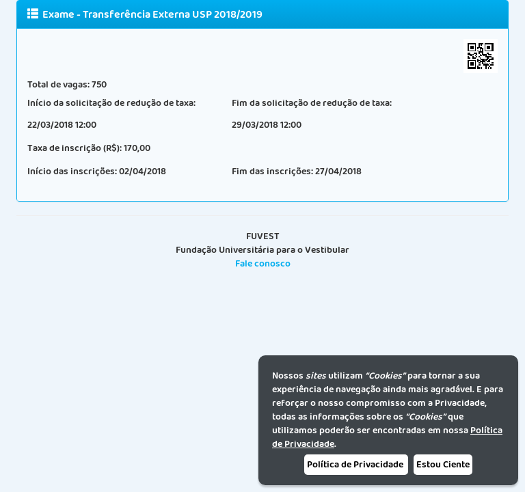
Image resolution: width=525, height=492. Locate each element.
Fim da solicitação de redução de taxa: (312, 103)
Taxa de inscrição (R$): (74, 148)
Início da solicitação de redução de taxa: (111, 103)
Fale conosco (263, 263)
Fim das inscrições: (272, 171)
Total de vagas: (58, 85)
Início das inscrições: (72, 171)
